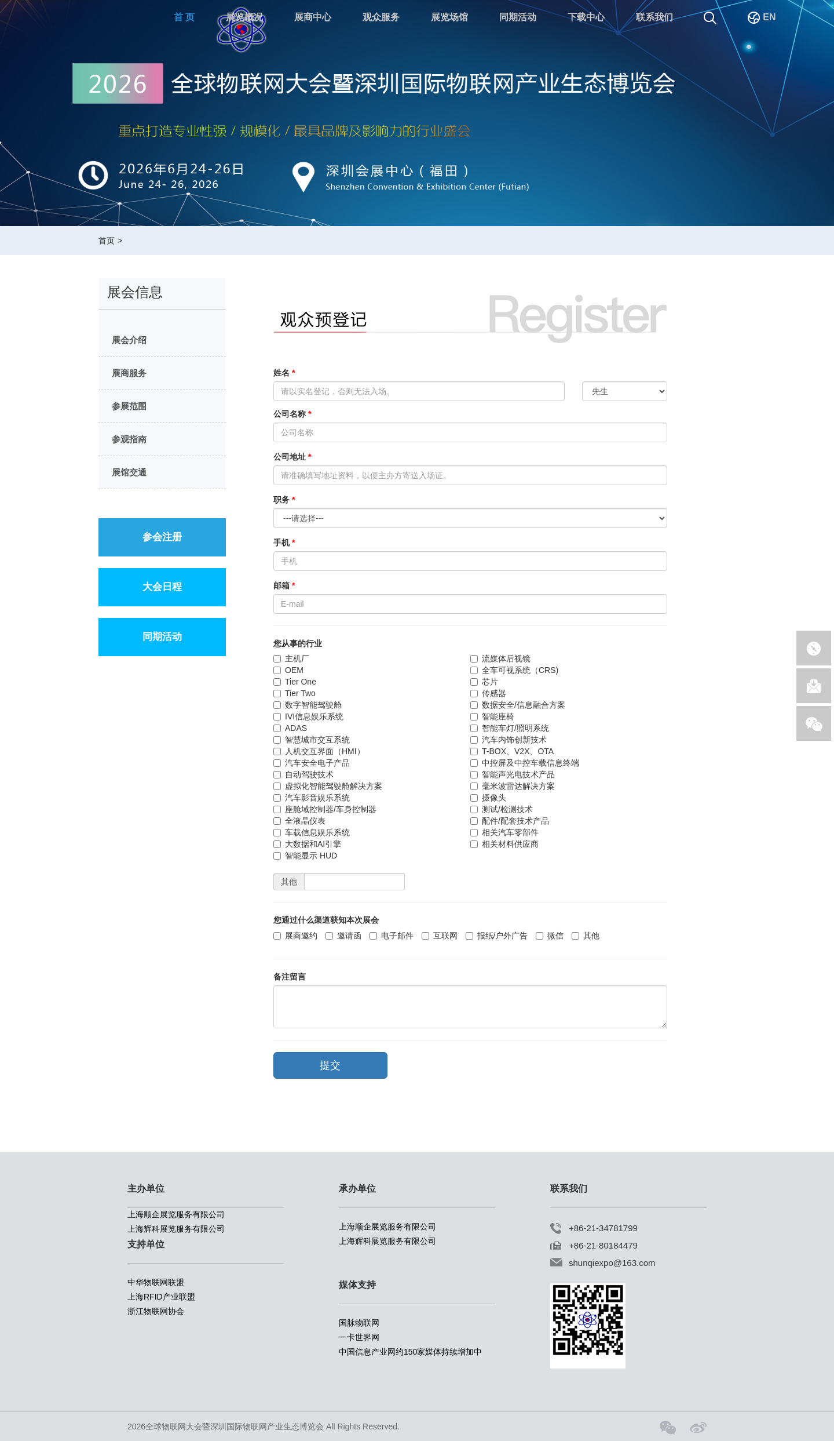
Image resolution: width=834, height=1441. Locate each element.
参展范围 (127, 406)
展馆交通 (127, 472)
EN (762, 17)
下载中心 (586, 17)
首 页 (184, 17)
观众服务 (381, 17)
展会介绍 (127, 340)
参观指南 (127, 439)
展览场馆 (449, 17)
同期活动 (517, 17)
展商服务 (127, 373)
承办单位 (357, 1188)
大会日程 (162, 586)
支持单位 (145, 1244)
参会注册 (162, 537)
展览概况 (244, 17)
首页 (106, 240)
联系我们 (654, 17)
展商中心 (312, 17)
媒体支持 (357, 1285)
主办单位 (145, 1188)
